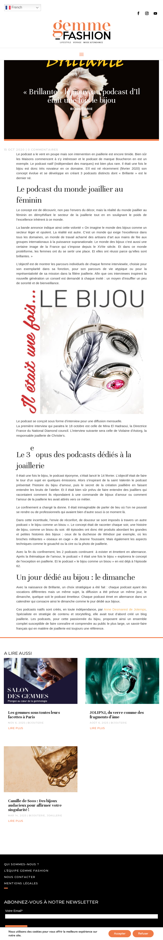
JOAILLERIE (54, 815)
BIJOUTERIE (81, 109)
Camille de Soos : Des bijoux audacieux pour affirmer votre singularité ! (35, 805)
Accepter (116, 933)
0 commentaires (43, 149)
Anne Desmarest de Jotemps (125, 609)
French (14, 7)
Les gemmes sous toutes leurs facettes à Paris (34, 714)
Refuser (142, 933)
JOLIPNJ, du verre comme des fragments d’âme (117, 714)
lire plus (15, 728)
